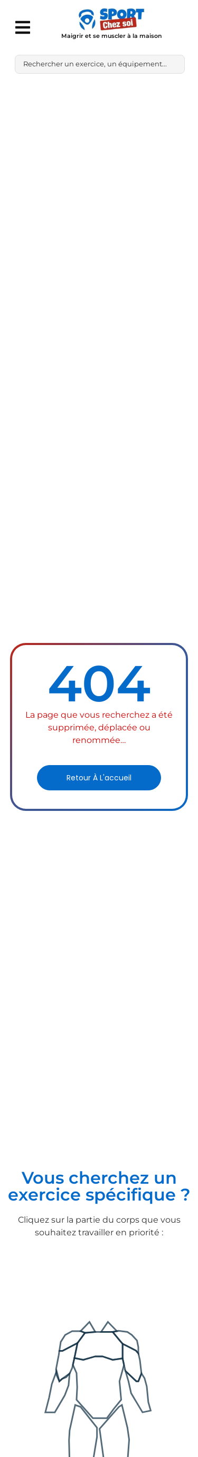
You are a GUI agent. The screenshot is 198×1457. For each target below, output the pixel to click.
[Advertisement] (99, 185)
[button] (22, 27)
